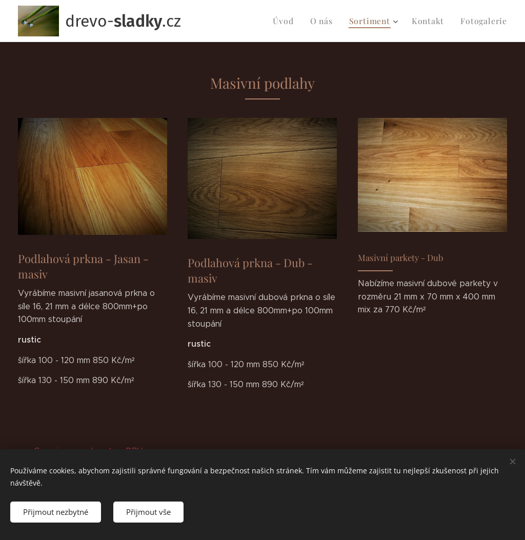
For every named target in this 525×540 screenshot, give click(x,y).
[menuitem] (295, 21)
